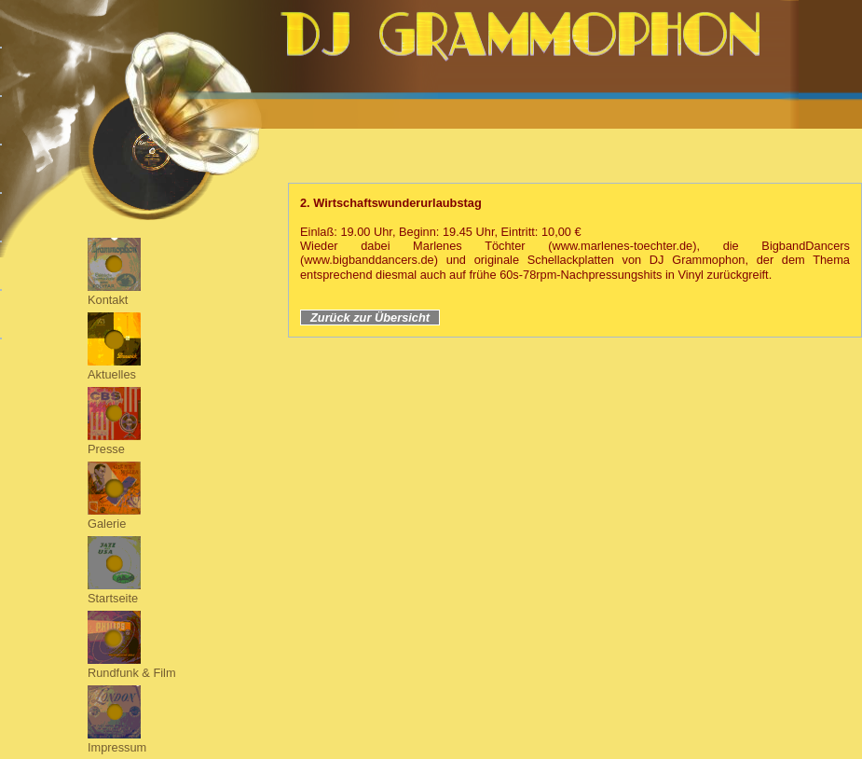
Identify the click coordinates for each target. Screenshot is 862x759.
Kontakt (108, 300)
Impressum (117, 747)
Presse (106, 449)
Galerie (107, 524)
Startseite (113, 598)
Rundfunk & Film (132, 673)
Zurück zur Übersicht (370, 317)
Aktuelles (112, 374)
